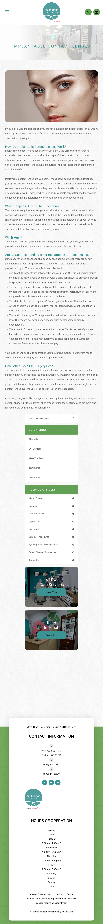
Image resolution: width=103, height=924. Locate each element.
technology (35, 560)
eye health (34, 529)
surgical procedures (39, 537)
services (33, 506)
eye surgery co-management (43, 544)
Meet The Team (36, 458)
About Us (33, 439)
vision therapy (36, 498)
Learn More (52, 592)
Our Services (35, 449)
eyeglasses (34, 521)
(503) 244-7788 (51, 764)
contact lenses (36, 513)
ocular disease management (43, 552)
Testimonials (35, 468)
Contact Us (34, 477)
